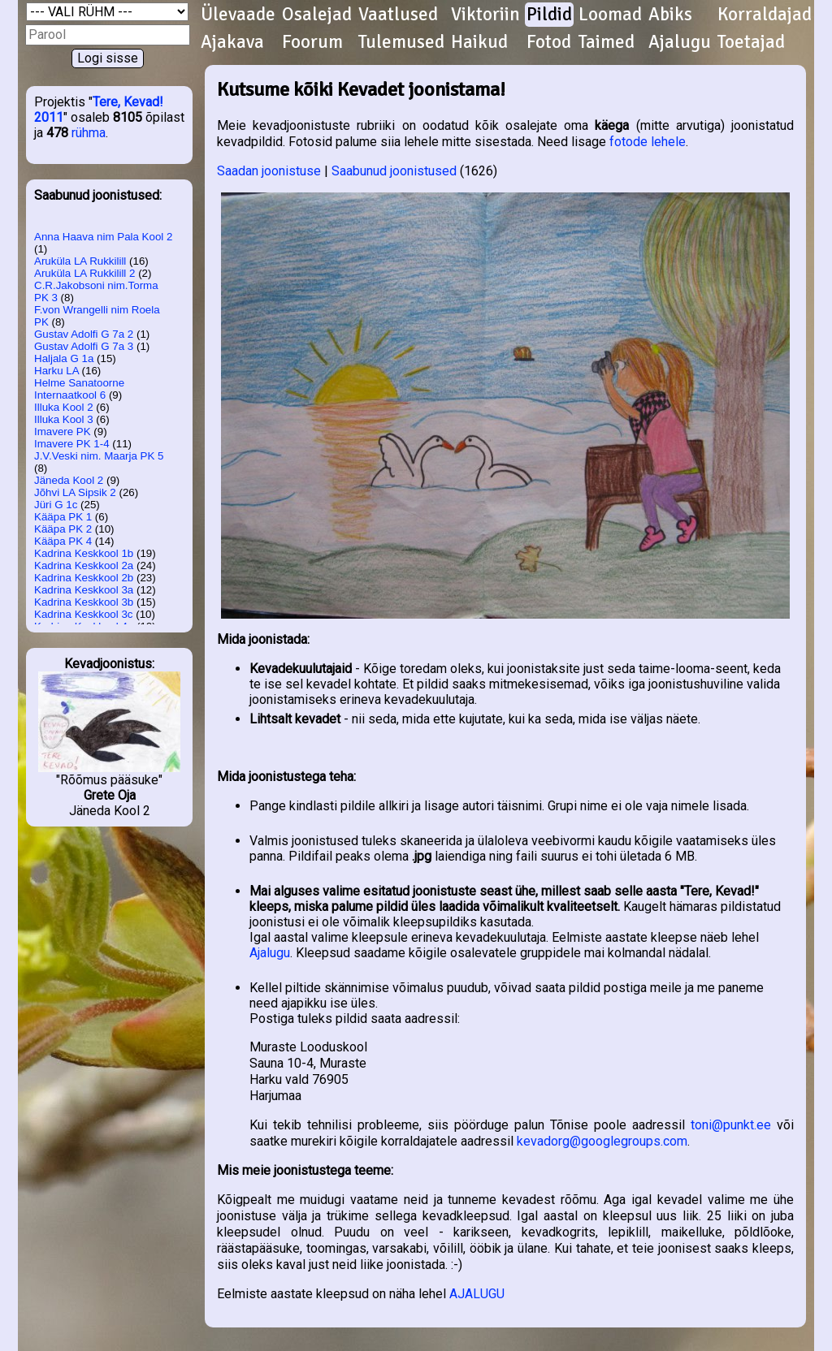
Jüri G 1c (55, 505)
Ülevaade (238, 14)
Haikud (479, 42)
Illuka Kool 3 (63, 419)
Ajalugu (679, 42)
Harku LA (56, 371)
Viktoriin (485, 14)
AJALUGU (477, 1293)
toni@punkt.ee (731, 1125)
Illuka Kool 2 (63, 407)
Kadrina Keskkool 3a (83, 590)
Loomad (610, 14)
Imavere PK (62, 431)
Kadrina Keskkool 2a (83, 565)
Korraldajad (764, 14)
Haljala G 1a (63, 358)
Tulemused (401, 42)
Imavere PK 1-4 (72, 444)
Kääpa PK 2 (63, 529)
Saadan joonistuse (269, 171)
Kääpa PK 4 (63, 541)
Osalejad (317, 14)
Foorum (312, 42)
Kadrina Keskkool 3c (83, 614)
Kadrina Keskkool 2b (83, 578)
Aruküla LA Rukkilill (80, 261)
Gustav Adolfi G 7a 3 (83, 346)
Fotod (548, 42)
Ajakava (232, 42)
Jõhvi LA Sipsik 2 (75, 492)
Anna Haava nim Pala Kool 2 (103, 237)
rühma (89, 132)
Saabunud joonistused (394, 171)
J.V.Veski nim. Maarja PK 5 (99, 456)
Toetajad (751, 42)
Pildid (549, 14)
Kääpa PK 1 (63, 517)
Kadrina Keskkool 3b (83, 602)
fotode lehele (647, 141)
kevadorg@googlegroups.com (602, 1141)
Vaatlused (398, 14)
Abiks (670, 14)
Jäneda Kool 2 (68, 480)
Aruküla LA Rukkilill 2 (84, 273)
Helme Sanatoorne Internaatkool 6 (79, 389)
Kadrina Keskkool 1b (83, 553)
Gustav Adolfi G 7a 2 (83, 334)
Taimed (606, 42)
